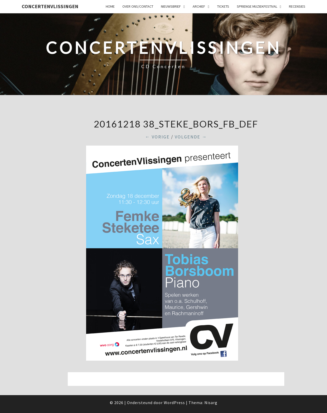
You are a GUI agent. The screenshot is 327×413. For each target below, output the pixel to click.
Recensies (297, 6)
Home (110, 6)
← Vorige (157, 137)
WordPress (174, 402)
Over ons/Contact (137, 6)
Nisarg (210, 402)
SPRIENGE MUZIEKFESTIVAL (257, 6)
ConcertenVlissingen (50, 6)
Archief (199, 6)
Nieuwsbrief (171, 6)
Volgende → (191, 137)
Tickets (223, 6)
